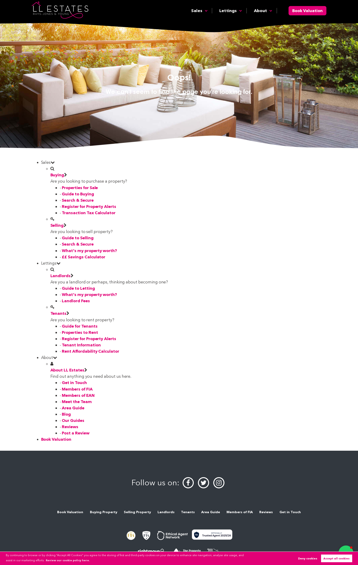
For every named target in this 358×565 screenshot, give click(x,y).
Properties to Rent (80, 332)
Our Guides (73, 420)
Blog (66, 414)
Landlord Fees (76, 300)
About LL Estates (67, 370)
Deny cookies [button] (307, 558)
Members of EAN (78, 395)
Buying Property (103, 512)
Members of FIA (77, 389)
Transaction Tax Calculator (88, 212)
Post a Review (75, 432)
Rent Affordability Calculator (90, 351)
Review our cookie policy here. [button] (68, 560)
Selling (57, 225)
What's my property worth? (89, 250)
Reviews (70, 426)
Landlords (60, 275)
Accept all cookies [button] (336, 558)
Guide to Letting (78, 288)
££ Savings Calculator (83, 256)
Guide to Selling (77, 237)
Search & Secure (77, 200)
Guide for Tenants (79, 326)
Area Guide (73, 407)
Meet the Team (77, 401)
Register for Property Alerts (89, 206)
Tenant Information (81, 344)
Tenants (58, 313)
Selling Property (137, 512)
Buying (57, 174)
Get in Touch (74, 382)
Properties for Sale (80, 187)
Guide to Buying (78, 193)
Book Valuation (307, 10)
